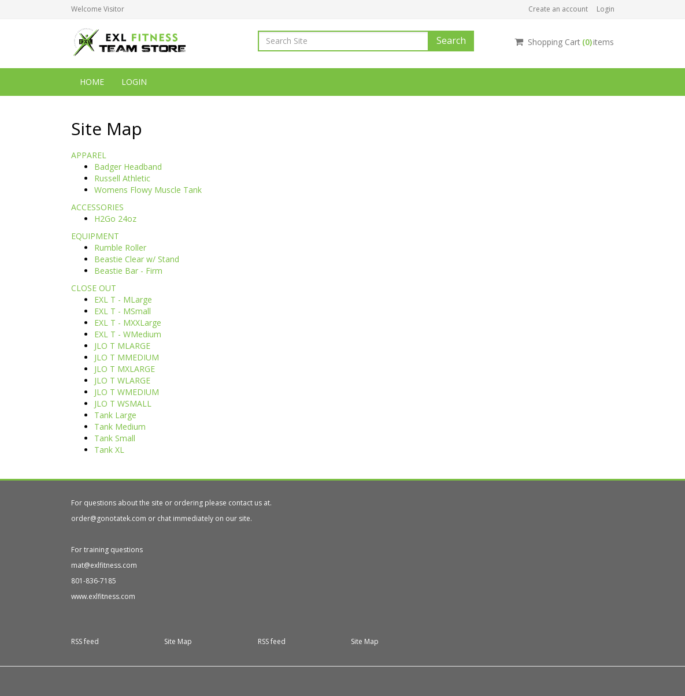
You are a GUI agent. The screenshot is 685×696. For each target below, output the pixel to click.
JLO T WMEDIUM (126, 391)
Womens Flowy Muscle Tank (148, 189)
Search (451, 40)
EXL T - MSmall (122, 311)
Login (605, 9)
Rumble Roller (120, 247)
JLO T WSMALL (122, 403)
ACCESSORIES (97, 207)
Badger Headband (128, 166)
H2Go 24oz (115, 218)
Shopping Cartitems (564, 41)
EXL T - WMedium (127, 334)
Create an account (558, 9)
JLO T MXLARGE (124, 368)
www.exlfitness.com (103, 596)
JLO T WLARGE (122, 380)
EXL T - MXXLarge (127, 322)
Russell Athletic (122, 178)
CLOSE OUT (93, 287)
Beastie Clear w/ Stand (136, 259)
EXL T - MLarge (123, 299)
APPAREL (88, 155)
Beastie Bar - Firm (128, 270)
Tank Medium (120, 426)
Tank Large (115, 415)
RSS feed (85, 641)
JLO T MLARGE (122, 345)
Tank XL (109, 449)
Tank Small (114, 438)
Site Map (178, 641)
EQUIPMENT (95, 235)
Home (92, 81)
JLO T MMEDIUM (126, 357)
